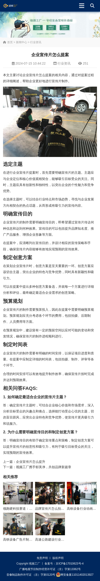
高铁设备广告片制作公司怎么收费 (27, 539)
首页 (8, 42)
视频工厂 (14, 5)
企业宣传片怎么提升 (30, 461)
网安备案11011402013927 (74, 574)
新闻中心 (21, 42)
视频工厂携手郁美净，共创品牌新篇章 (43, 467)
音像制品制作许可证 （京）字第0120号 (30, 574)
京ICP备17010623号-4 (70, 563)
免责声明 (42, 558)
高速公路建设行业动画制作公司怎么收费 (64, 539)
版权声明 (58, 558)
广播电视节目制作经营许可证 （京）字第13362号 (50, 569)
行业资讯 (35, 42)
